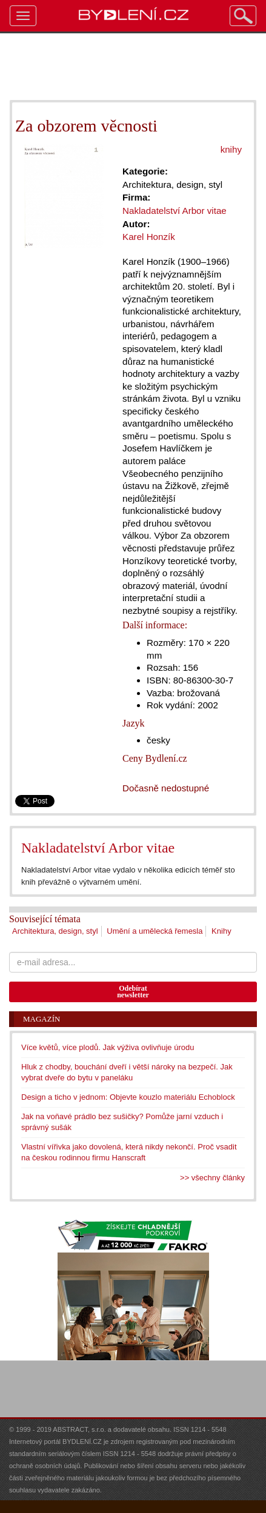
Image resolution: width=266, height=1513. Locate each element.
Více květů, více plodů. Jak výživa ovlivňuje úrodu (107, 1047)
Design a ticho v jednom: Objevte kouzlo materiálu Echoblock (128, 1097)
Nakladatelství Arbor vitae (98, 848)
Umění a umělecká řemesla (154, 931)
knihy (231, 149)
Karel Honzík (148, 236)
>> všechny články (212, 1177)
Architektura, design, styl (55, 931)
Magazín (41, 1018)
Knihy (221, 931)
